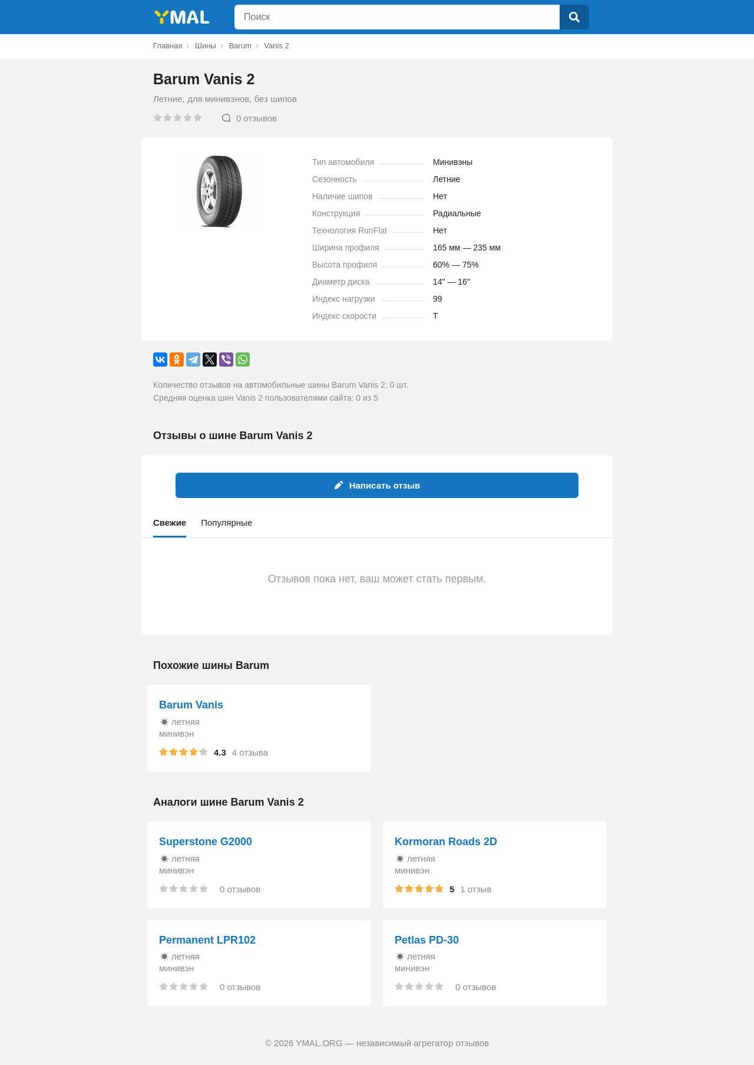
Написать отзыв (377, 485)
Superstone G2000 (205, 842)
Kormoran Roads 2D (446, 842)
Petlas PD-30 (427, 940)
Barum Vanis (191, 705)
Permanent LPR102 (207, 940)
